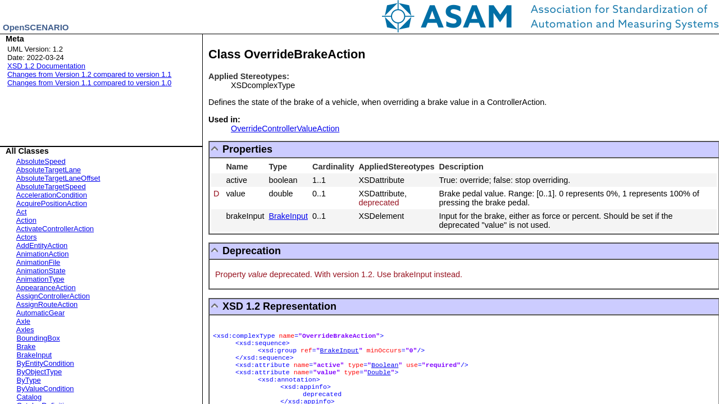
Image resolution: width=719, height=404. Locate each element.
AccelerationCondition (51, 195)
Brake (26, 346)
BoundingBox (38, 338)
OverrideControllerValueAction (285, 128)
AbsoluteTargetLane (48, 170)
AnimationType (40, 279)
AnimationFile (38, 262)
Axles (25, 329)
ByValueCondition (45, 388)
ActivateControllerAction (55, 228)
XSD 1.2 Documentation (46, 66)
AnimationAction (42, 254)
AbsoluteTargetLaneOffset (58, 178)
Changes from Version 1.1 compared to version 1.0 (89, 83)
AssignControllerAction (53, 296)
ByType (29, 380)
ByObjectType (39, 372)
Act (21, 212)
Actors (26, 237)
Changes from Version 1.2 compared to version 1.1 (89, 74)
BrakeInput (34, 355)
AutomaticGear (40, 313)
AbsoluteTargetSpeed (51, 186)
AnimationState (41, 271)
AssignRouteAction (47, 304)
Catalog (29, 397)
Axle (23, 321)
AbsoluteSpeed (41, 161)
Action (26, 220)
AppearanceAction (46, 287)
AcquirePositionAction (51, 203)
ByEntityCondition (45, 363)
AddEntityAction (41, 245)
